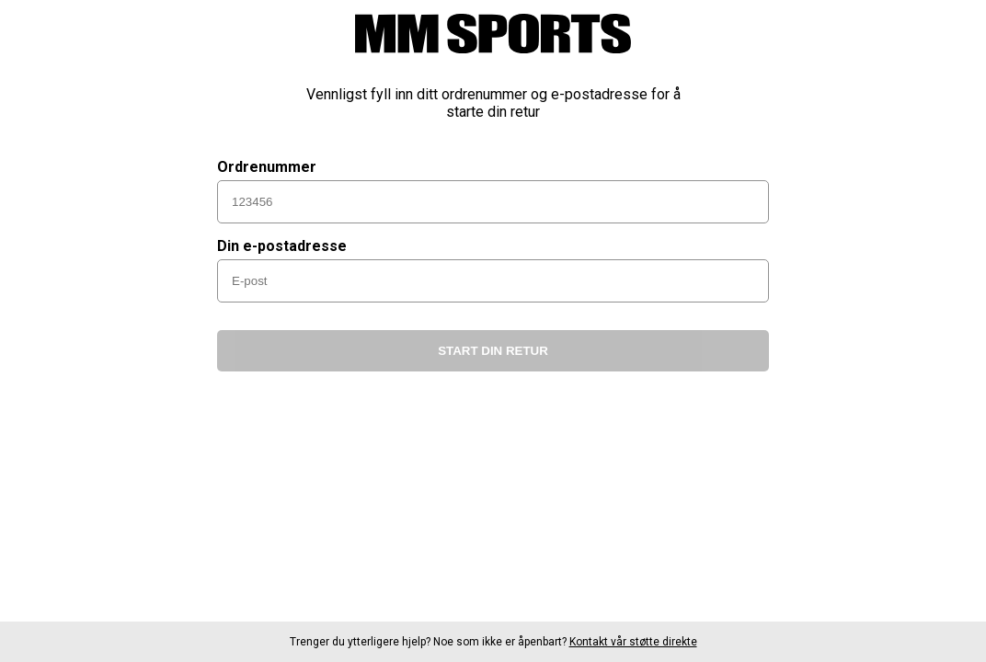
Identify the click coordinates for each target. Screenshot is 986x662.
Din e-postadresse (282, 246)
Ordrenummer (266, 167)
